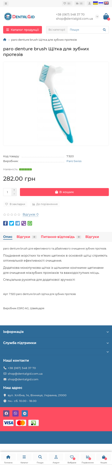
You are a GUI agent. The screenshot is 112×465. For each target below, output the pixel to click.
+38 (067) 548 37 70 (22, 368)
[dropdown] (6, 3)
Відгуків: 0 (30, 214)
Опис (7, 237)
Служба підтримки (56, 343)
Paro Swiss (74, 161)
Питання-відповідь (61, 237)
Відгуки (27, 237)
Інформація (56, 332)
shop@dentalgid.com (23, 379)
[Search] (88, 30)
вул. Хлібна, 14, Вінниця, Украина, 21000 (37, 395)
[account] (89, 3)
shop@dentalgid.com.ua (25, 373)
